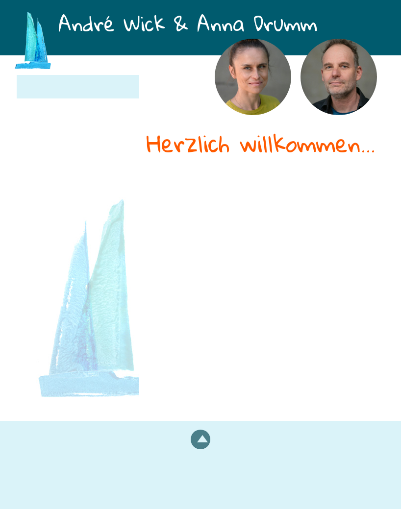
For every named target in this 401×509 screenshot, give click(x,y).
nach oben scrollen (200, 439)
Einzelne (163, 230)
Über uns (44, 110)
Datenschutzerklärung (200, 492)
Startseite (45, 86)
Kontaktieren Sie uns (284, 299)
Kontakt (41, 233)
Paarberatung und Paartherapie (64, 141)
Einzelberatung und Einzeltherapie (67, 179)
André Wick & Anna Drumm (217, 28)
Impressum (200, 480)
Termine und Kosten (69, 209)
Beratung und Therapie (235, 217)
